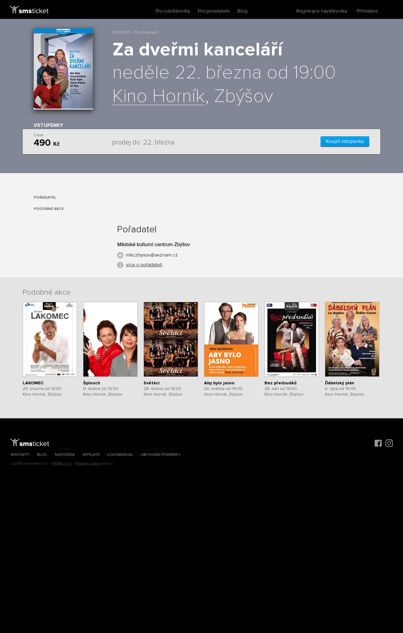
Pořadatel (45, 197)
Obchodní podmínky (161, 454)
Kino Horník (158, 96)
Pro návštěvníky (173, 11)
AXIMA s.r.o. (62, 463)
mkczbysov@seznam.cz (152, 255)
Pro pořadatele (214, 11)
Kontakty (20, 454)
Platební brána (87, 463)
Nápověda (65, 454)
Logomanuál (120, 454)
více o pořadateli (144, 265)
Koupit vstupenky (345, 141)
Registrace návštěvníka (321, 11)
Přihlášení (367, 11)
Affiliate (91, 454)
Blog (242, 11)
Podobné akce (49, 208)
